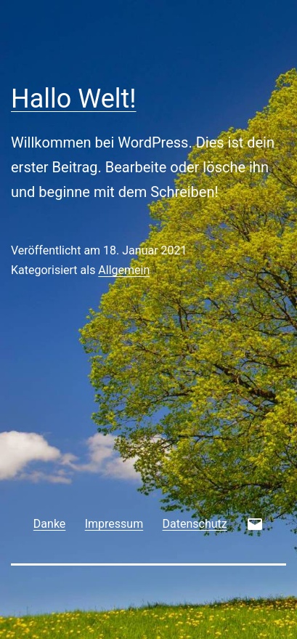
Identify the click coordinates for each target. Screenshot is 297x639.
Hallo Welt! (74, 99)
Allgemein (124, 270)
